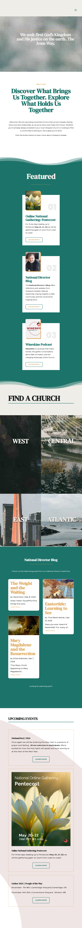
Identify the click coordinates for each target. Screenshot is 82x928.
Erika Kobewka (20, 658)
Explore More (33, 240)
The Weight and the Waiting (21, 587)
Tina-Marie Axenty (56, 617)
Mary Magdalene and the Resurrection (22, 647)
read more (15, 607)
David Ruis (18, 597)
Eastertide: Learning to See (56, 608)
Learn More (41, 759)
